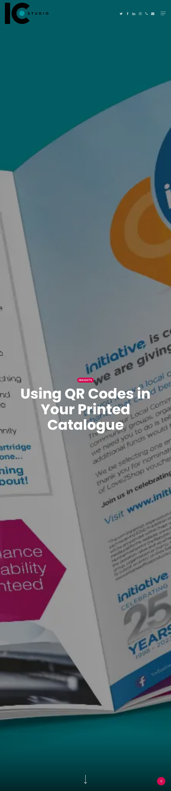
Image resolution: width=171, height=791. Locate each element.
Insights (85, 380)
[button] (163, 13)
